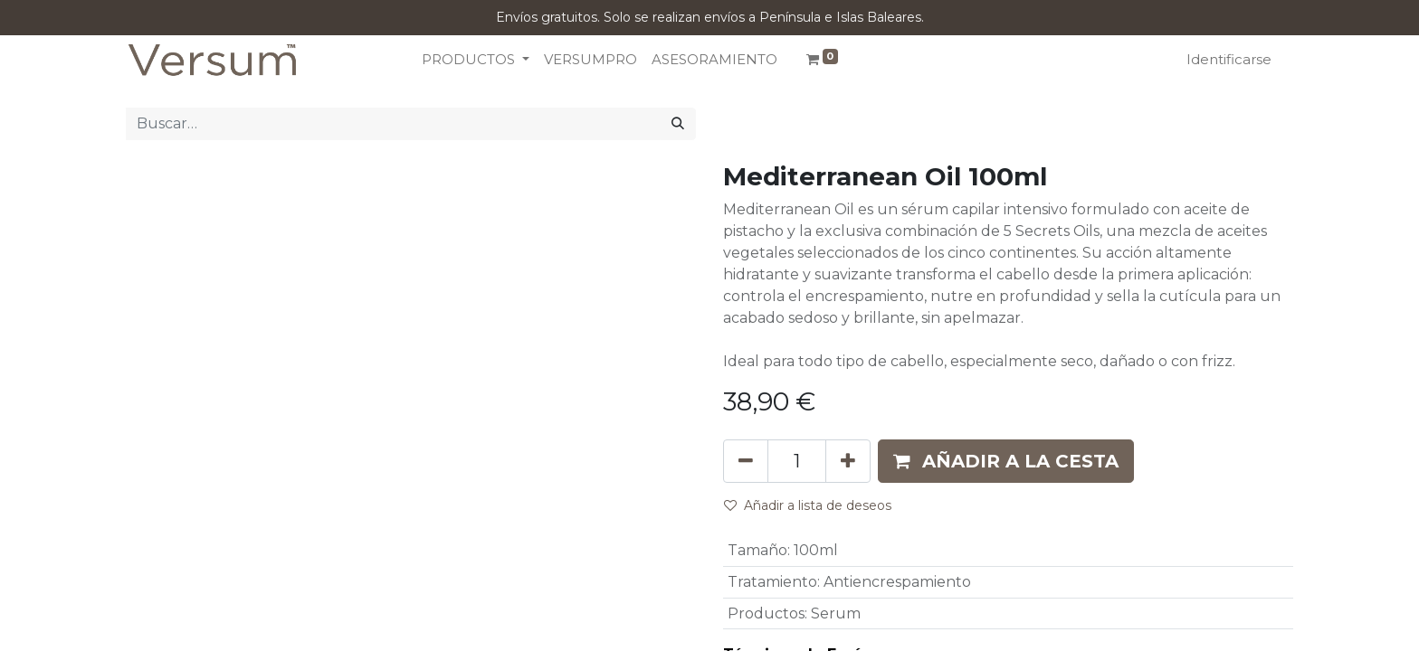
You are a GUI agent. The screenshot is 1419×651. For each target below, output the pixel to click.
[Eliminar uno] (745, 461)
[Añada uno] (848, 461)
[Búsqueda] (678, 124)
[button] (1006, 461)
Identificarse (1228, 59)
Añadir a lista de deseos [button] (807, 505)
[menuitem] (590, 60)
